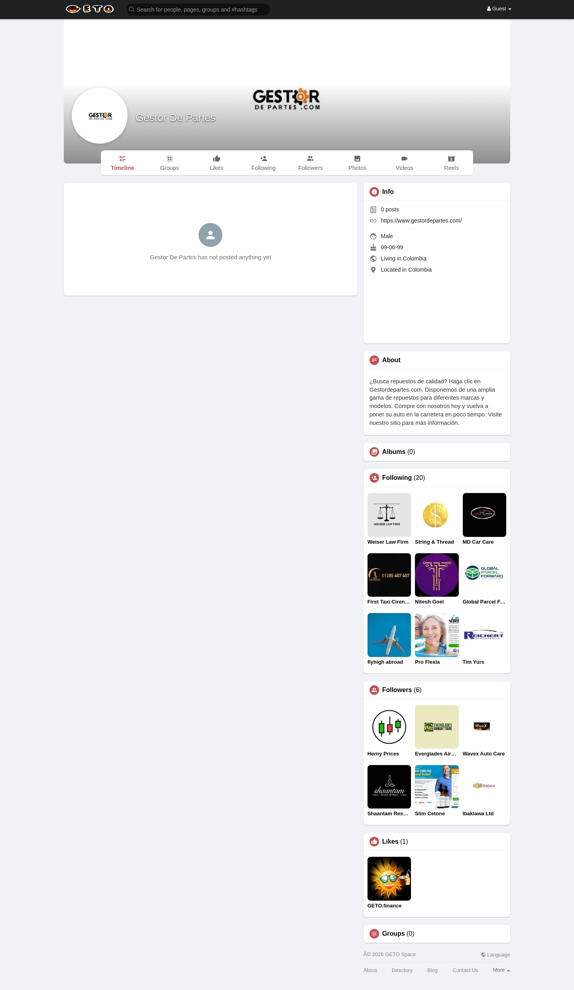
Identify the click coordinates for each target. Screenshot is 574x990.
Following (397, 478)
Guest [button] (499, 9)
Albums (394, 452)
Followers (397, 690)
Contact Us (465, 970)
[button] (198, 9)
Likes (390, 841)
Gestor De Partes (176, 118)
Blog (432, 970)
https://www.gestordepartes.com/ (421, 220)
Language (495, 954)
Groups (393, 934)
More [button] (501, 970)
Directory (402, 970)
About (370, 970)
